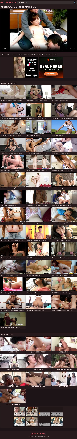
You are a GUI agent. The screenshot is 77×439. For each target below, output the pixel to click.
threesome (48, 54)
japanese (14, 54)
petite (20, 54)
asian (3, 54)
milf (43, 54)
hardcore (33, 54)
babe (54, 54)
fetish (8, 54)
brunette (26, 54)
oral (38, 54)
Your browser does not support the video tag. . (38, 30)
